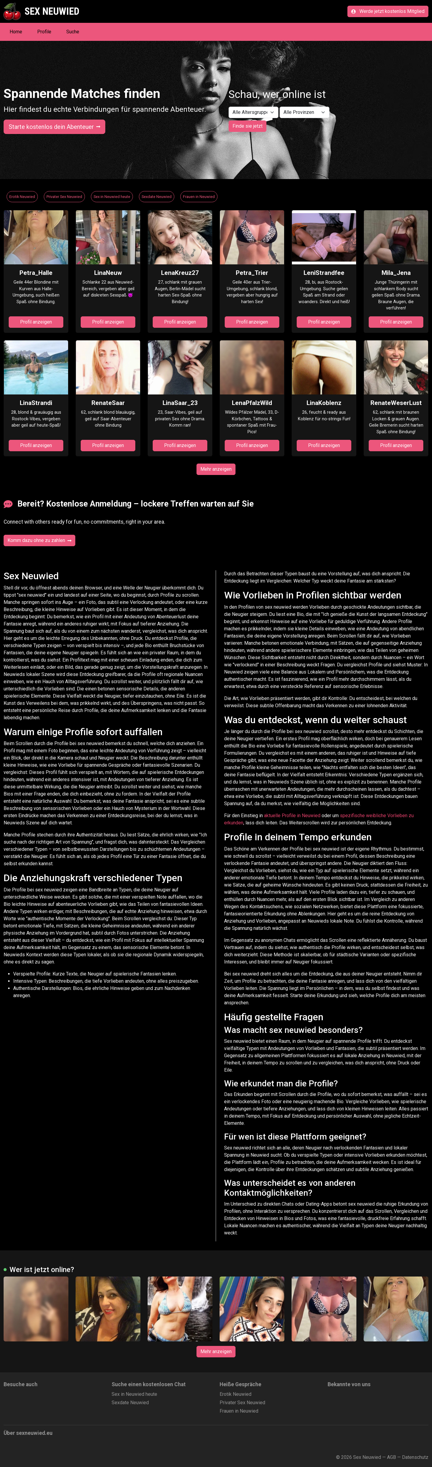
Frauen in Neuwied (199, 196)
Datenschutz (415, 1457)
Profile (44, 32)
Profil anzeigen (36, 322)
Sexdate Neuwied (157, 196)
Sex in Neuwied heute (112, 196)
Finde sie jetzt (247, 126)
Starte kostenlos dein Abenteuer (54, 126)
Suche (72, 32)
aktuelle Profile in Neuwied (292, 815)
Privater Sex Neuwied (64, 196)
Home (16, 32)
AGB (391, 1457)
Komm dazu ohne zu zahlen (39, 540)
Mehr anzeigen (216, 469)
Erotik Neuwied (22, 196)
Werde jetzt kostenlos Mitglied (387, 11)
